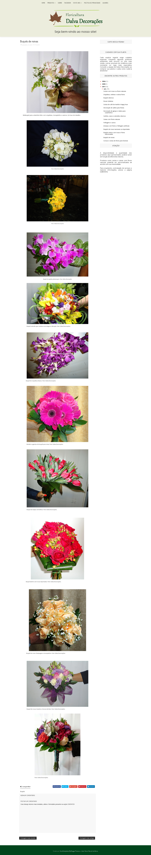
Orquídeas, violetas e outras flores (114, 94)
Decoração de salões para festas (113, 108)
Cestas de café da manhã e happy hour (115, 104)
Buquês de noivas (109, 137)
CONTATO (104, 172)
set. (105, 89)
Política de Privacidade (92, 3)
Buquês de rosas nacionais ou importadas (116, 129)
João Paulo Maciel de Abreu (89, 851)
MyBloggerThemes (74, 851)
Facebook (67, 3)
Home (43, 3)
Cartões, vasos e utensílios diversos (114, 116)
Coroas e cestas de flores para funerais (115, 141)
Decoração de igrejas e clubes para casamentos (114, 112)
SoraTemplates (64, 851)
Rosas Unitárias (108, 101)
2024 (104, 81)
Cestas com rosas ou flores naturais (114, 91)
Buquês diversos (108, 98)
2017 (104, 87)
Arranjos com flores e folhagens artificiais (116, 126)
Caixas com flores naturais (111, 119)
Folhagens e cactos (109, 123)
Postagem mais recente (27, 838)
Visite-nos (76, 3)
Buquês (37, 45)
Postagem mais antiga (87, 838)
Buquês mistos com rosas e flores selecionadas (114, 133)
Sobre (60, 3)
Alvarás (105, 3)
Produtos (50, 3)
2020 (104, 84)
